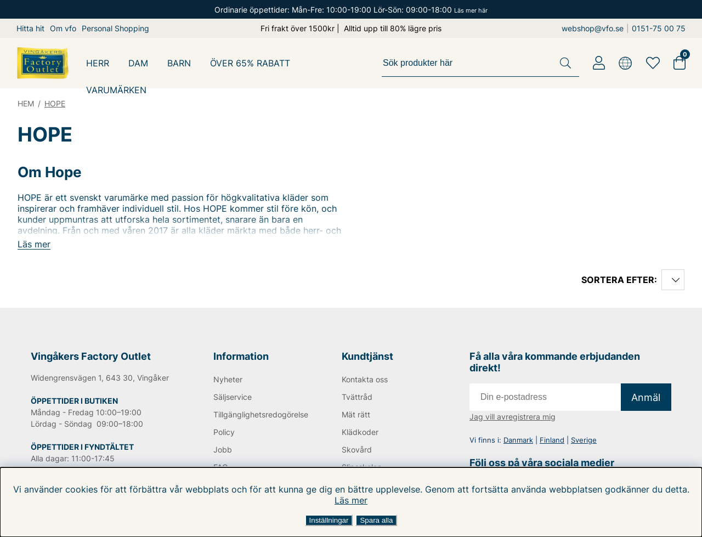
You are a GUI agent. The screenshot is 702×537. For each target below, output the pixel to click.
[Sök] (480, 63)
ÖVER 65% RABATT (250, 63)
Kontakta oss (365, 379)
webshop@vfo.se (593, 28)
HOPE (54, 103)
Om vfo (63, 28)
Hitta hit (30, 28)
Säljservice (232, 397)
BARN (179, 63)
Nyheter (227, 379)
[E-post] (545, 397)
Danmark (518, 440)
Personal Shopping (115, 28)
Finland (552, 440)
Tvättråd (357, 397)
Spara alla (376, 520)
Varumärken (116, 89)
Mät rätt (356, 414)
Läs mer (351, 500)
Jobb (222, 449)
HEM (26, 103)
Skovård (357, 449)
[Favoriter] (653, 63)
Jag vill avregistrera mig (512, 416)
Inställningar (329, 520)
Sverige (584, 440)
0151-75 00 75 (659, 28)
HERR (97, 63)
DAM (138, 63)
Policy (224, 432)
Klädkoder (360, 432)
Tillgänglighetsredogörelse (259, 414)
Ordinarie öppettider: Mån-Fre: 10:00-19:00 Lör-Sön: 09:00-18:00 (351, 9)
